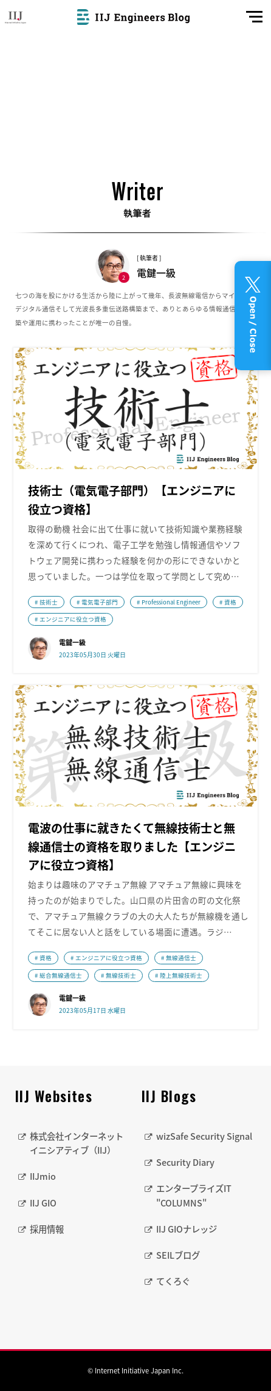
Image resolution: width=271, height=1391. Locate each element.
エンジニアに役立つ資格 (72, 619)
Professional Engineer (171, 602)
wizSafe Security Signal (204, 1136)
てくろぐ (173, 1281)
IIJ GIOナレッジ (186, 1229)
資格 (230, 602)
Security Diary (185, 1162)
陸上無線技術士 (181, 975)
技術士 (48, 602)
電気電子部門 (99, 602)
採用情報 (47, 1229)
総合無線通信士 (60, 975)
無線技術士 (121, 975)
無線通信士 (181, 957)
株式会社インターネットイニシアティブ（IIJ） (76, 1143)
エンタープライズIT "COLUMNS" (194, 1195)
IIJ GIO (43, 1203)
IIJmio (43, 1176)
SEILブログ (178, 1255)
